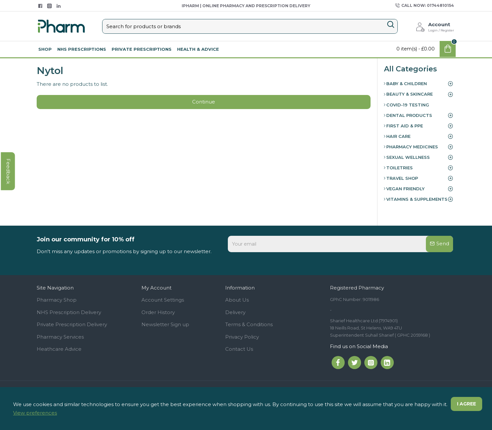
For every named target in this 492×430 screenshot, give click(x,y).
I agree (466, 404)
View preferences (35, 413)
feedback (8, 179)
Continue (203, 102)
